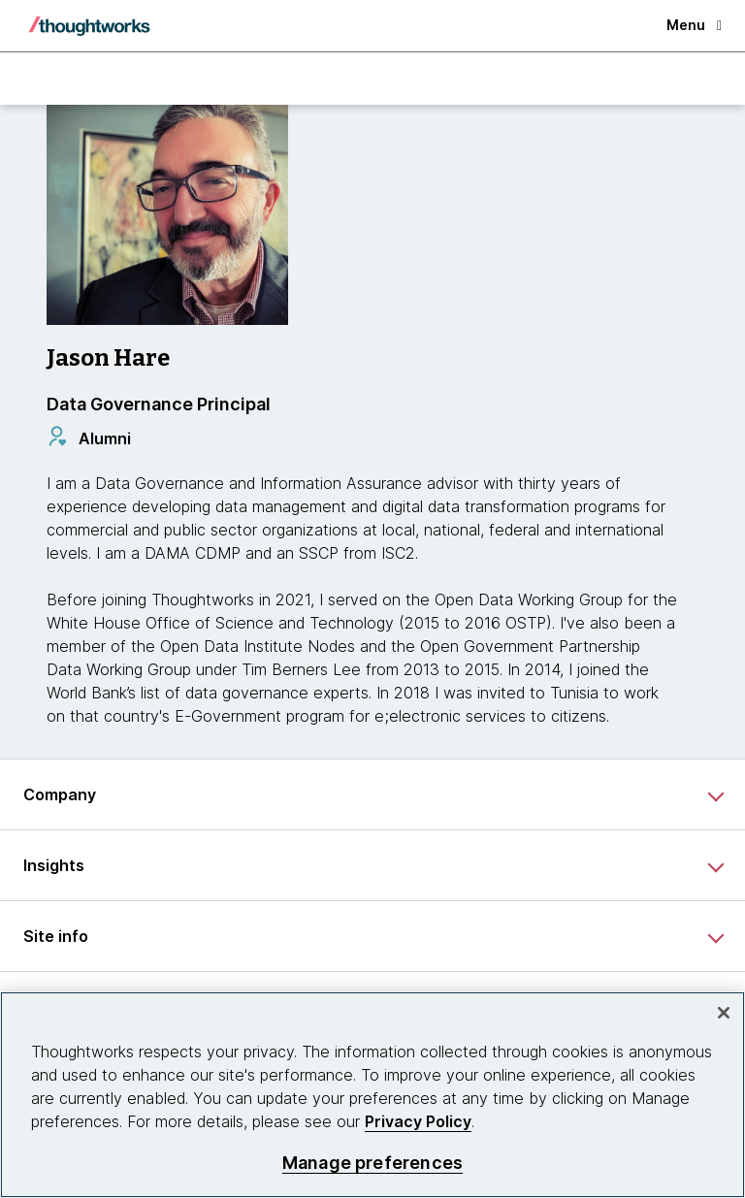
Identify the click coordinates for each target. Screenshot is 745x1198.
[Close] (723, 1012)
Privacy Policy (418, 1121)
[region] (372, 1094)
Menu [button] (694, 24)
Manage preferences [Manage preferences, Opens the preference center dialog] (372, 1162)
